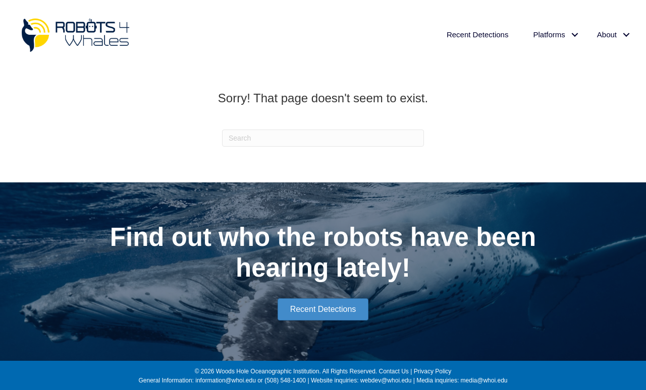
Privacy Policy (433, 371)
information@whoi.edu (225, 380)
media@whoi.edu (484, 380)
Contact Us (393, 371)
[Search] (323, 138)
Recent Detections (478, 34)
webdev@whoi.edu (386, 380)
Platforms (549, 34)
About (607, 34)
